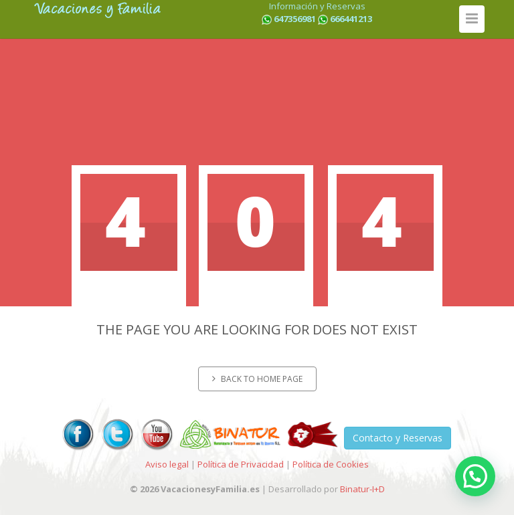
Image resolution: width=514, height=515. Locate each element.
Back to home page (257, 379)
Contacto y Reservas (397, 437)
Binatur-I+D (362, 489)
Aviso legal (167, 464)
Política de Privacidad (240, 464)
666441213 (351, 19)
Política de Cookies (330, 464)
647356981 (295, 19)
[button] (475, 476)
